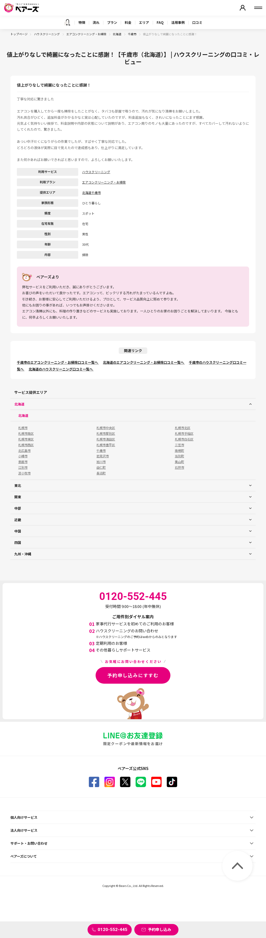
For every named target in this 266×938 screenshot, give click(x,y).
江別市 (23, 467)
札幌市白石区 (184, 439)
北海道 (117, 34)
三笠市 (179, 445)
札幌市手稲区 (184, 433)
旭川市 (101, 462)
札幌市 (23, 428)
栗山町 (179, 462)
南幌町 (179, 451)
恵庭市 (23, 462)
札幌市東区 (26, 439)
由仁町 (101, 467)
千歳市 (132, 34)
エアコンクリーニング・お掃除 (86, 34)
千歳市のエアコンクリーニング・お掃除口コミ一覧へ (58, 362)
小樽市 (23, 456)
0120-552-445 (112, 929)
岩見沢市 (102, 456)
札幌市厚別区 (105, 433)
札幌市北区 (182, 428)
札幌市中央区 (105, 428)
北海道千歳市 (91, 192)
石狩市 (179, 467)
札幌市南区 (26, 433)
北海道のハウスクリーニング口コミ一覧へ (61, 369)
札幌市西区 (26, 445)
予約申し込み (159, 929)
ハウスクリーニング (47, 34)
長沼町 (101, 473)
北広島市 (24, 451)
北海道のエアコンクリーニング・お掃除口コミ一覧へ (144, 362)
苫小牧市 (24, 473)
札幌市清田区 (105, 439)
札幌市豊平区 (105, 445)
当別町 (179, 456)
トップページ (19, 34)
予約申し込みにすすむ (133, 675)
